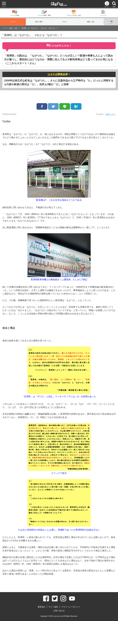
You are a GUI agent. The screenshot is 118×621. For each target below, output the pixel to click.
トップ (13, 21)
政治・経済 (39, 21)
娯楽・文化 (91, 21)
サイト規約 (53, 607)
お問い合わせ (59, 611)
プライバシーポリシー (70, 607)
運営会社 (41, 607)
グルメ (65, 21)
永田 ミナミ (111, 114)
